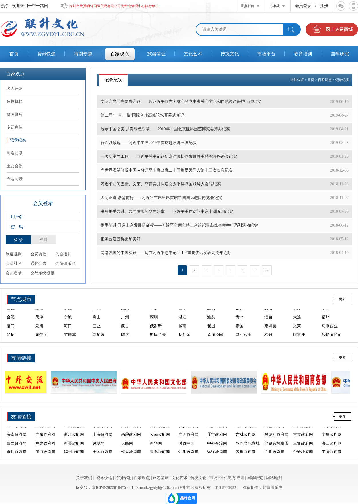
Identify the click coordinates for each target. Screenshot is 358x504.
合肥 (11, 319)
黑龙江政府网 (276, 437)
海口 (68, 328)
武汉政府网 (217, 428)
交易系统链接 (42, 273)
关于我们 (84, 478)
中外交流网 (217, 446)
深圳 (154, 319)
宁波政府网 (103, 428)
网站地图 (274, 478)
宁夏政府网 (332, 437)
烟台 (268, 319)
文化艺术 (180, 478)
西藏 (11, 310)
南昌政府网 (160, 428)
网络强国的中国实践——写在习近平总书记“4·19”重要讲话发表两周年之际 (166, 253)
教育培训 (236, 478)
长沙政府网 (188, 428)
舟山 (97, 319)
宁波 (68, 319)
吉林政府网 (246, 437)
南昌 (326, 310)
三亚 (97, 328)
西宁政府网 (332, 428)
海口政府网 (332, 446)
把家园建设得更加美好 (121, 239)
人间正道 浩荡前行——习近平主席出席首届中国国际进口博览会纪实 (161, 198)
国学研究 (255, 478)
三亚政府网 (303, 446)
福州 (326, 319)
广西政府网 (188, 437)
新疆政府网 (74, 446)
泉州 (39, 328)
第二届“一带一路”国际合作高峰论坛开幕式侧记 (142, 115)
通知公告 (38, 263)
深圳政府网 (45, 428)
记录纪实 (342, 80)
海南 (125, 310)
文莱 (297, 328)
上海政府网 (103, 437)
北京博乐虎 (272, 487)
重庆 (154, 310)
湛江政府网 (17, 428)
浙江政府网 (74, 437)
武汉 (268, 310)
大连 (297, 319)
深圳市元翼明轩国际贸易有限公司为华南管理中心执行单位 (114, 6)
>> (267, 270)
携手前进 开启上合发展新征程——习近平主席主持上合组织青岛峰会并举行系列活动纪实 (179, 225)
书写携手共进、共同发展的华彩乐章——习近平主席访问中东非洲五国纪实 (167, 211)
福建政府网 (45, 446)
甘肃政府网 (303, 437)
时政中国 (186, 446)
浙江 (68, 310)
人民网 (127, 446)
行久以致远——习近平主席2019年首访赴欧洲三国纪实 (149, 143)
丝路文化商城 (248, 446)
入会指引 (63, 254)
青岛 (240, 319)
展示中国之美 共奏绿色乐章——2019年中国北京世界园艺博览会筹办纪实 (165, 129)
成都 (211, 310)
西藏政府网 (131, 437)
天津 (39, 319)
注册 (324, 6)
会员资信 (38, 254)
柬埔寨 (270, 328)
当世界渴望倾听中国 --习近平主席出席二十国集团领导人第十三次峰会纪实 (167, 170)
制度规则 (14, 254)
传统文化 (198, 478)
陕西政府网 (17, 446)
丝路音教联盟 (276, 446)
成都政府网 (274, 428)
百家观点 (325, 80)
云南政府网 (160, 437)
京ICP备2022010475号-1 (112, 487)
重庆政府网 (303, 428)
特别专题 (123, 478)
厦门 (11, 328)
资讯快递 (104, 478)
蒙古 (125, 328)
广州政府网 (74, 428)
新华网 (156, 446)
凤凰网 (99, 446)
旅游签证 (161, 478)
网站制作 (250, 487)
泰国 (240, 328)
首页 (310, 80)
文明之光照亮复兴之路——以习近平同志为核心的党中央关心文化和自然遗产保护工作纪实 (181, 101)
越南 (182, 328)
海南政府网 (17, 437)
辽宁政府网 (217, 437)
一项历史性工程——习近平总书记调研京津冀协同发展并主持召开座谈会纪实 (169, 156)
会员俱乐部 (65, 263)
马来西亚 (330, 328)
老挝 (211, 328)
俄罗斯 (156, 328)
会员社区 (14, 263)
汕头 (211, 319)
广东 (97, 310)
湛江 (182, 319)
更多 (342, 299)
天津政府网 (131, 428)
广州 (125, 319)
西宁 (182, 310)
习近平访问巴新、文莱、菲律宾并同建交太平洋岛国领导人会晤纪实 (161, 184)
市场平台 (217, 478)
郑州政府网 (246, 428)
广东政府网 (45, 437)
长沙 (297, 310)
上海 (39, 310)
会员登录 (303, 6)
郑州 (240, 310)
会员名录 (14, 273)
